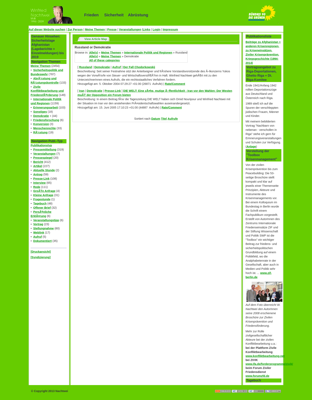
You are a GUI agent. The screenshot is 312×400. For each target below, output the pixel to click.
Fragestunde (41, 199)
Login (156, 29)
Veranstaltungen (130, 29)
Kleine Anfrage (43, 195)
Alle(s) (93, 52)
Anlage (251, 146)
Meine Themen (95, 29)
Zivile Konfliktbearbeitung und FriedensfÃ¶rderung (47, 91)
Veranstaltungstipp (46, 220)
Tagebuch (40, 203)
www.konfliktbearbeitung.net (265, 356)
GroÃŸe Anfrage (44, 191)
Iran (81, 90)
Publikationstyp (41, 145)
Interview (39, 182)
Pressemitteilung (44, 149)
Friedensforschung (46, 120)
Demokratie (41, 115)
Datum (155, 118)
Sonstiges (40, 111)
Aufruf (37, 236)
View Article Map (95, 39)
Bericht (38, 161)
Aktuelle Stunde (44, 170)
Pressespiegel (43, 157)
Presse (112, 29)
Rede (36, 187)
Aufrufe (173, 118)
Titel (164, 118)
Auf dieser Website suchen (47, 29)
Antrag (37, 174)
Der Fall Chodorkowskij (139, 67)
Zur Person (75, 29)
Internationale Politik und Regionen (148, 52)
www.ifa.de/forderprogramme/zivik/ (269, 364)
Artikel (37, 166)
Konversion (41, 124)
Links (146, 29)
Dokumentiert (42, 241)
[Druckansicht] (41, 251)
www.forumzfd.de (257, 376)
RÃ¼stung (40, 132)
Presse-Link (41, 178)
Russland (85, 67)
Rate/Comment (175, 83)
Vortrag (38, 224)
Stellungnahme (43, 228)
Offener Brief (42, 207)
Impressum (170, 29)
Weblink (38, 232)
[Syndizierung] (41, 257)
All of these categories (104, 60)
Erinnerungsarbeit (45, 107)
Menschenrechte (44, 128)
